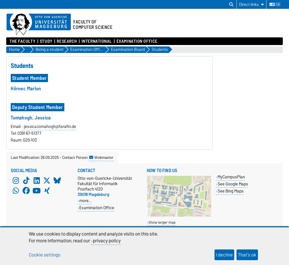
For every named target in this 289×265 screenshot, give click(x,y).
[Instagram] (16, 181)
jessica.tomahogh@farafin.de (50, 126)
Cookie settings (44, 255)
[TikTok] (26, 181)
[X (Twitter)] (47, 181)
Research (67, 41)
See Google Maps (233, 183)
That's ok (247, 255)
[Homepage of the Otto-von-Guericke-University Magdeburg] (38, 24)
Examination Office (137, 41)
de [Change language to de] (275, 4)
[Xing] (47, 191)
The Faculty (22, 41)
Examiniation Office (96, 207)
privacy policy (107, 241)
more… (85, 200)
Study (46, 41)
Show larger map (162, 222)
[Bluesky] (57, 181)
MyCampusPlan (231, 176)
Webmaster (101, 157)
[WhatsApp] (16, 191)
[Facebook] (26, 191)
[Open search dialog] (231, 4)
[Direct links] (251, 4)
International (97, 41)
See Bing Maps (231, 191)
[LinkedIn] (37, 181)
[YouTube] (37, 191)
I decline (224, 255)
